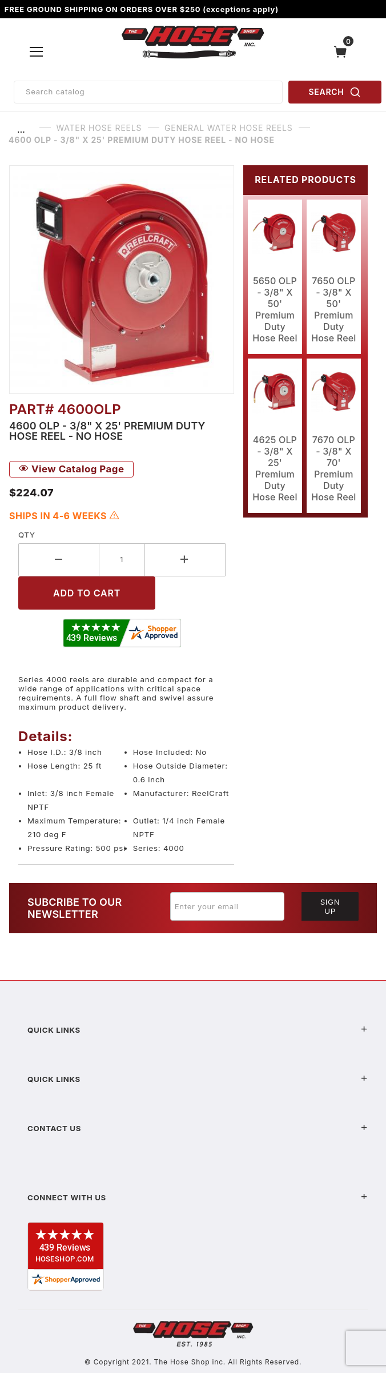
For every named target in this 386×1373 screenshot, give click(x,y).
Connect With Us (197, 1197)
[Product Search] (148, 92)
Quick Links (197, 1029)
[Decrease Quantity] (58, 559)
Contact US (197, 1128)
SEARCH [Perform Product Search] (335, 92)
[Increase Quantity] (185, 559)
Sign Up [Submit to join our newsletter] (330, 906)
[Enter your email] (227, 906)
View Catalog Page (71, 469)
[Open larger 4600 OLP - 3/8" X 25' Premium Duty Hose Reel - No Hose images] (121, 279)
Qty (26, 534)
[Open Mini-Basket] (343, 51)
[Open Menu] (37, 51)
